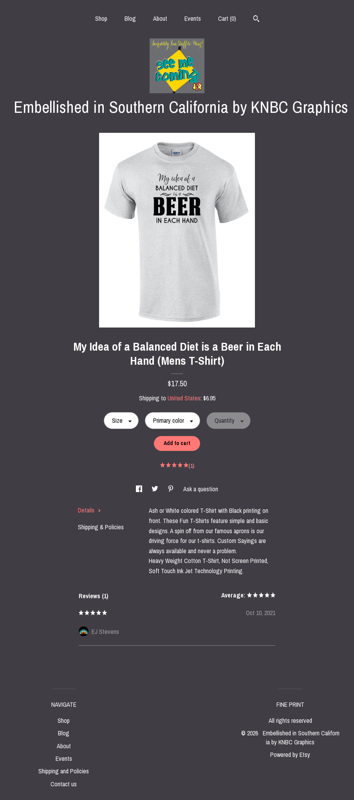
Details (89, 510)
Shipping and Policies (63, 771)
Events (192, 18)
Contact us (64, 784)
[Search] (256, 19)
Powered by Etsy (290, 754)
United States (184, 398)
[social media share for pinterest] (171, 489)
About (160, 18)
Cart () (227, 18)
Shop (101, 18)
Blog (130, 18)
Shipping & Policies (101, 527)
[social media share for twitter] (156, 489)
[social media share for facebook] (140, 489)
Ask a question (200, 489)
